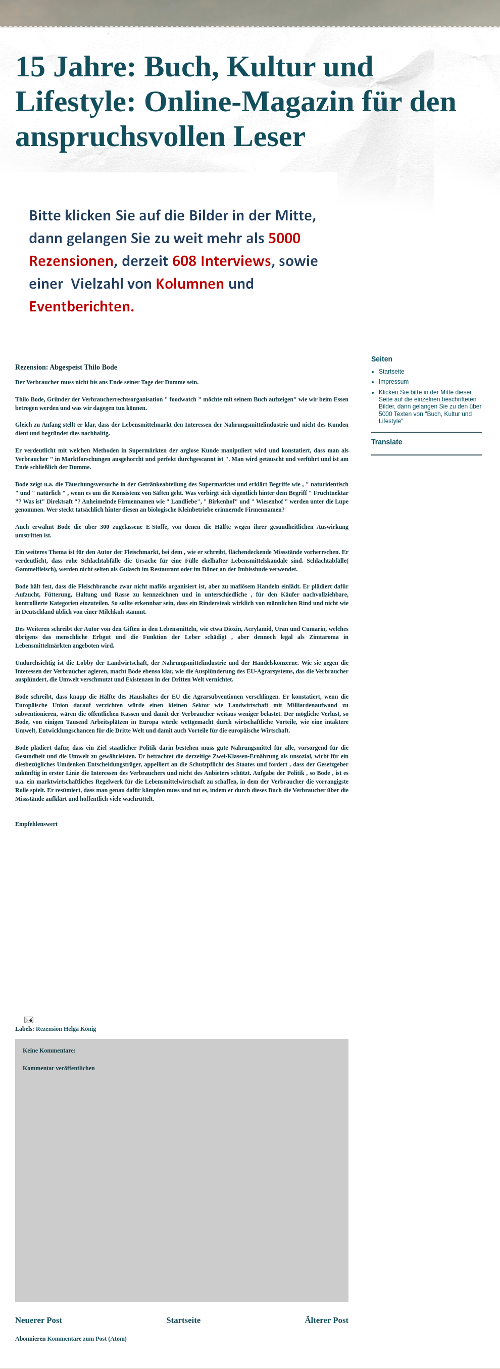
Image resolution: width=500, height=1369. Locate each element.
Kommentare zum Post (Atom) (86, 1338)
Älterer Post (326, 1320)
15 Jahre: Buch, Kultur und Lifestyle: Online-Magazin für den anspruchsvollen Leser (236, 101)
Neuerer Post (38, 1320)
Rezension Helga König (66, 1028)
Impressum (394, 381)
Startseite (183, 1320)
